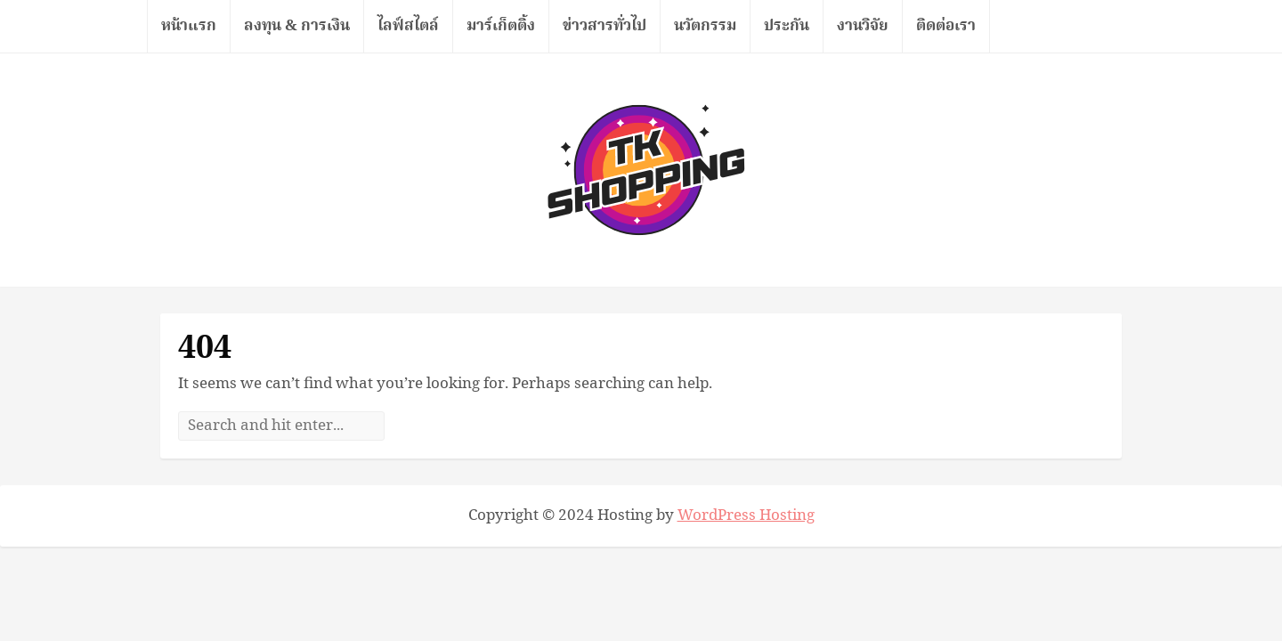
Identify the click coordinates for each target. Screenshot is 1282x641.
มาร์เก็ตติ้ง (501, 25)
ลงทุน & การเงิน (297, 25)
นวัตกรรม (705, 25)
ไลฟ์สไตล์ (408, 25)
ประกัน (786, 25)
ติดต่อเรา (946, 25)
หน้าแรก (188, 25)
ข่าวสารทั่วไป (604, 25)
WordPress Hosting (746, 515)
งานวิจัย (862, 25)
